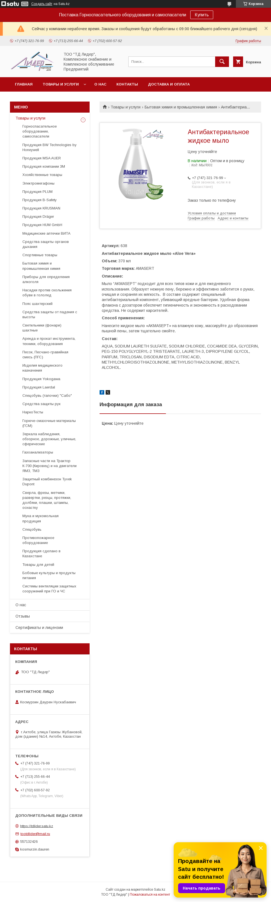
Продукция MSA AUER (41, 158)
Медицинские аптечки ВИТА (46, 233)
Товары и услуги (61, 84)
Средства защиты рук (41, 404)
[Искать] (222, 61)
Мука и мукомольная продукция (40, 518)
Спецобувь (31, 529)
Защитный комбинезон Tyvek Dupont (47, 481)
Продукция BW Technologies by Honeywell (49, 147)
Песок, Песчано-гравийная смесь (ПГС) (45, 354)
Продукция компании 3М (43, 166)
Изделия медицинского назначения (42, 367)
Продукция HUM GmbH (42, 225)
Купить (202, 14)
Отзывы (22, 616)
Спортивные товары (39, 255)
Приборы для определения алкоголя (46, 279)
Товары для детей (38, 565)
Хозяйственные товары (42, 175)
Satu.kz (159, 889)
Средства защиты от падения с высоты (49, 314)
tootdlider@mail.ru (35, 834)
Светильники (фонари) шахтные (41, 327)
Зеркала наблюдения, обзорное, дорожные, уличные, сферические (49, 439)
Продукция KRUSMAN (41, 208)
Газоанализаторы (37, 452)
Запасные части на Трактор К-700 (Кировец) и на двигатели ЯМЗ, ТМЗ (49, 466)
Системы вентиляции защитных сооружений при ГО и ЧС (49, 588)
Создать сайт (41, 4)
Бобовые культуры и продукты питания (48, 575)
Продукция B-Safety (39, 200)
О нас (100, 84)
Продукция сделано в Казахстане (41, 553)
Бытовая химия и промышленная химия (181, 107)
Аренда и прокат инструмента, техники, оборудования (48, 341)
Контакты (127, 84)
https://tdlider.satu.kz (36, 826)
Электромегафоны (38, 183)
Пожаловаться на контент (150, 894)
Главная (24, 84)
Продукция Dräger (38, 216)
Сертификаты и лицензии (39, 627)
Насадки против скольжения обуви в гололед (47, 292)
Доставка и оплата (169, 84)
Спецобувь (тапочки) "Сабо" (47, 395)
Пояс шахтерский (37, 304)
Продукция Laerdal (38, 387)
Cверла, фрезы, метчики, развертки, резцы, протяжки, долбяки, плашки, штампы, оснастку (46, 500)
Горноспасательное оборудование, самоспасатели (39, 131)
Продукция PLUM (37, 192)
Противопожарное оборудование (38, 540)
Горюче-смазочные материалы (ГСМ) (49, 423)
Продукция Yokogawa (41, 379)
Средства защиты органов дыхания (45, 244)
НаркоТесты (32, 412)
